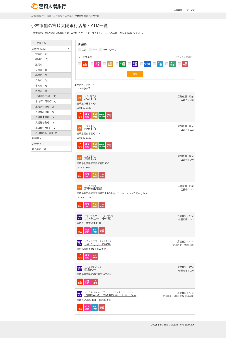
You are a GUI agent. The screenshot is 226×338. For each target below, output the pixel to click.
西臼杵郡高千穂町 (47, 133)
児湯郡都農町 (45, 122)
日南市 (41, 69)
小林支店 (90, 99)
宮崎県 (68, 15)
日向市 (41, 80)
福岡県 (38, 138)
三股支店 (90, 158)
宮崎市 (42, 54)
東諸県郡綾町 (45, 106)
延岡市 (42, 64)
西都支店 (91, 129)
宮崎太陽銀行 (37, 15)
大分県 (38, 143)
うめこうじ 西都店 (97, 244)
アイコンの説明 (184, 57)
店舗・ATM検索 (54, 15)
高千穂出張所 (93, 188)
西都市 (41, 91)
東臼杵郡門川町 (46, 127)
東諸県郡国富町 (46, 101)
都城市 (42, 59)
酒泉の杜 (90, 269)
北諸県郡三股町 (46, 96)
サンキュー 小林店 (97, 218)
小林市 (41, 75)
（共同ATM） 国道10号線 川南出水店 (110, 295)
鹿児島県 (39, 149)
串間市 (41, 85)
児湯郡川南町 (45, 117)
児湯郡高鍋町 (45, 112)
